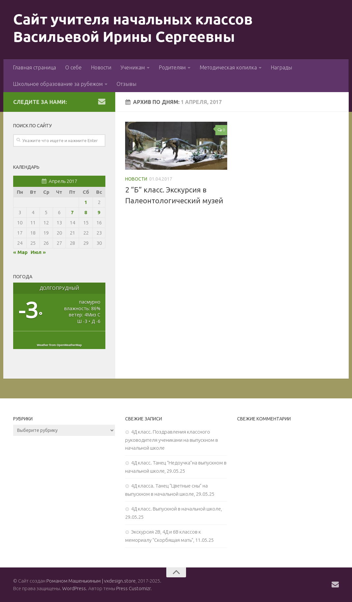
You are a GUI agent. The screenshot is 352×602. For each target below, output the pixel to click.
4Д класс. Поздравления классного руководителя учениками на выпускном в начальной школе (171, 440)
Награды (281, 67)
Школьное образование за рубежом (58, 84)
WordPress (74, 588)
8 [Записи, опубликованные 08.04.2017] (85, 212)
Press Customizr (133, 588)
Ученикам (133, 67)
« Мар (20, 252)
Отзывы (126, 84)
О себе (73, 67)
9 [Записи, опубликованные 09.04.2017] (98, 212)
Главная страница (34, 67)
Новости (101, 67)
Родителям (172, 67)
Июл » (38, 252)
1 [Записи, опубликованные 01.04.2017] (85, 202)
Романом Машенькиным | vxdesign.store (91, 581)
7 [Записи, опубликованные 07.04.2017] (72, 212)
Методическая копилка (228, 67)
